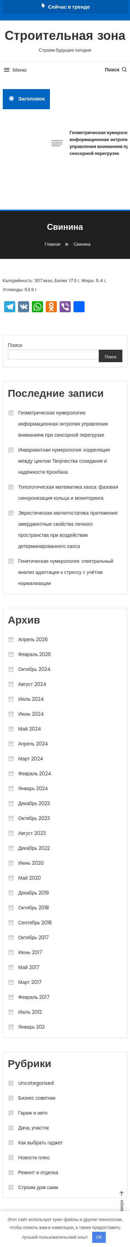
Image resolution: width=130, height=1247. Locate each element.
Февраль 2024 (35, 773)
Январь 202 (31, 1026)
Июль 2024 (31, 699)
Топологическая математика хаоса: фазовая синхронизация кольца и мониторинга (68, 492)
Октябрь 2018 (33, 907)
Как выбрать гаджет (40, 1142)
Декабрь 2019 (33, 892)
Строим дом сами (38, 1187)
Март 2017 (30, 982)
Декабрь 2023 (34, 803)
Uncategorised (36, 1083)
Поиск (116, 69)
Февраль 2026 (34, 654)
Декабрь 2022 (34, 848)
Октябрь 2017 (33, 937)
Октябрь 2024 (34, 669)
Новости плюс (34, 1157)
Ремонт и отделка (38, 1172)
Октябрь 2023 (34, 818)
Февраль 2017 (34, 997)
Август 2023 (32, 833)
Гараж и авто (32, 1112)
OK (99, 1237)
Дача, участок (33, 1127)
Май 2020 (29, 877)
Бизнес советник (37, 1098)
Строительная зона (65, 36)
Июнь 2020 (31, 863)
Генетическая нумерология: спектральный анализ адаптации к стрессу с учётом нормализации (65, 572)
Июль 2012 (30, 1012)
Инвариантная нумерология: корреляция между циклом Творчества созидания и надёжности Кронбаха (64, 461)
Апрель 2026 (33, 639)
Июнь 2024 (31, 713)
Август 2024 (32, 684)
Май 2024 (29, 728)
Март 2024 (31, 758)
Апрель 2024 (33, 743)
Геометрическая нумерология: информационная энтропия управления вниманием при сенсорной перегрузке (63, 423)
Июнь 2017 (30, 952)
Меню (15, 69)
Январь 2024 (33, 788)
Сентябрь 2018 (35, 922)
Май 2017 (29, 967)
